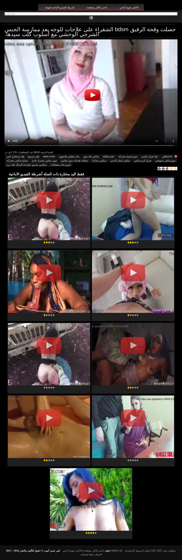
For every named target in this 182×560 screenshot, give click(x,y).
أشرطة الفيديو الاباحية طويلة (59, 7)
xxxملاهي (167, 156)
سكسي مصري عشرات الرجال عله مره (27, 164)
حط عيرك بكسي (149, 156)
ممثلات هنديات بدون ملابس (74, 160)
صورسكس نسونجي (165, 160)
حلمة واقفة (108, 156)
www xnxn (49, 156)
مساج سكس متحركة (17, 160)
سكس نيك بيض (91, 156)
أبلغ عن (8, 152)
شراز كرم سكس (142, 160)
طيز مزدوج (33, 156)
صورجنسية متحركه (128, 156)
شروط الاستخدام (133, 550)
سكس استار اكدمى (120, 160)
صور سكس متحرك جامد (44, 160)
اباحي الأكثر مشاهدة (97, 7)
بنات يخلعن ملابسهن (69, 156)
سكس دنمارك (99, 160)
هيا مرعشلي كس (15, 156)
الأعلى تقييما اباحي (128, 7)
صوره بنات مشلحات (61, 164)
